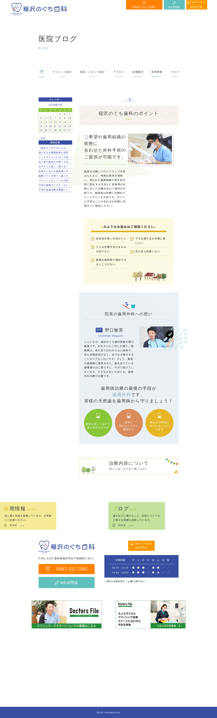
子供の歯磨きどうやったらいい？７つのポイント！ (67, 185)
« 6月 (42, 138)
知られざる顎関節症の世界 (54, 152)
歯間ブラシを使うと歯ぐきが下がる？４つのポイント (68, 175)
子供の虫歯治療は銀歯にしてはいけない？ (62, 189)
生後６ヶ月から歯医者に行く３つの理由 (61, 171)
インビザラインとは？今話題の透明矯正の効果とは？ (68, 157)
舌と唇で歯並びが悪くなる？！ (56, 161)
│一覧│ (129, 99)
